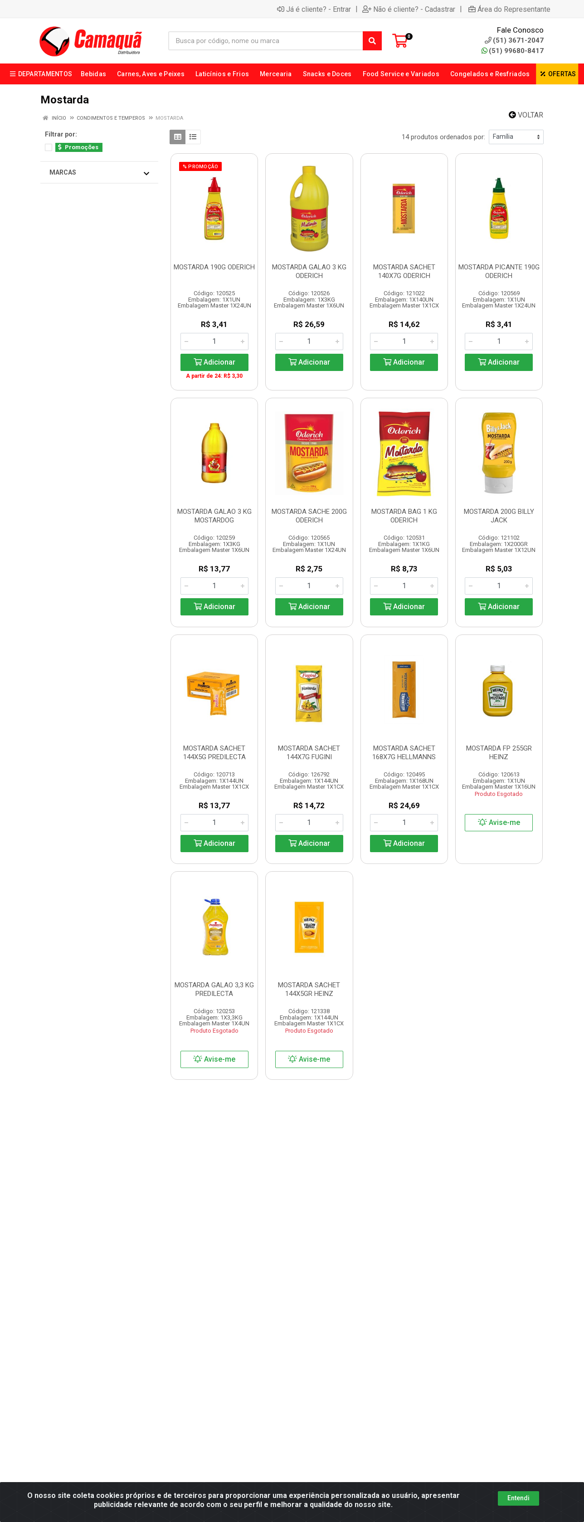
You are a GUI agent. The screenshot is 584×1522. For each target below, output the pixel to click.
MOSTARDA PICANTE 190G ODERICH (499, 271)
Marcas (99, 173)
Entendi (518, 1498)
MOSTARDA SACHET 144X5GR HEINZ (309, 989)
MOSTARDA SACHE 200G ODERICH (309, 515)
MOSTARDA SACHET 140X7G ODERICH (404, 271)
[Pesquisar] (372, 40)
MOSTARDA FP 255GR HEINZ (499, 752)
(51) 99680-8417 (513, 51)
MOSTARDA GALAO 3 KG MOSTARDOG (214, 515)
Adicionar (214, 362)
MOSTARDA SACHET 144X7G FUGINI (309, 752)
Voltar (526, 115)
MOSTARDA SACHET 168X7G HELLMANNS (404, 752)
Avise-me (499, 822)
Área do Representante (509, 9)
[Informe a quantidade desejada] (214, 341)
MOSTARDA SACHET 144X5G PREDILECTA (214, 752)
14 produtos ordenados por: (443, 137)
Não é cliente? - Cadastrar (408, 9)
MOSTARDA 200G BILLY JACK (499, 515)
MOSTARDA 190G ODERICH (214, 267)
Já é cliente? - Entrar (314, 9)
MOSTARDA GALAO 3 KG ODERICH (309, 271)
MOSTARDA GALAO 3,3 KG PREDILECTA (214, 989)
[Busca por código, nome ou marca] (265, 40)
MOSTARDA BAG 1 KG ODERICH (404, 515)
